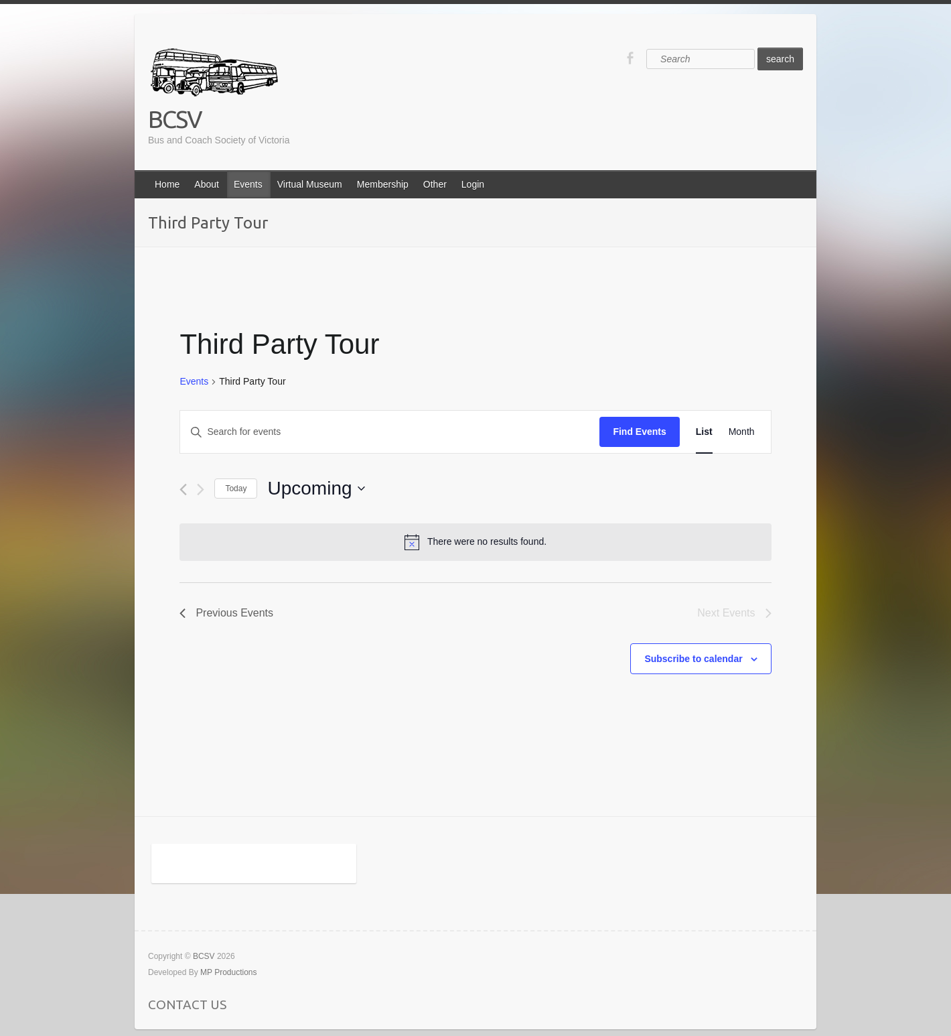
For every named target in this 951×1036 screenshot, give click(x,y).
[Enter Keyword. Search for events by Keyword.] (389, 432)
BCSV (175, 119)
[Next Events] (200, 489)
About (206, 184)
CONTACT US (187, 1004)
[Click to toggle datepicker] (315, 488)
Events (248, 184)
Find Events (639, 431)
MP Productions (228, 972)
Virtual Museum (309, 184)
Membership (383, 184)
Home (167, 184)
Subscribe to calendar (693, 658)
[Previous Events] (183, 489)
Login (472, 184)
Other (435, 184)
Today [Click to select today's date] (235, 488)
